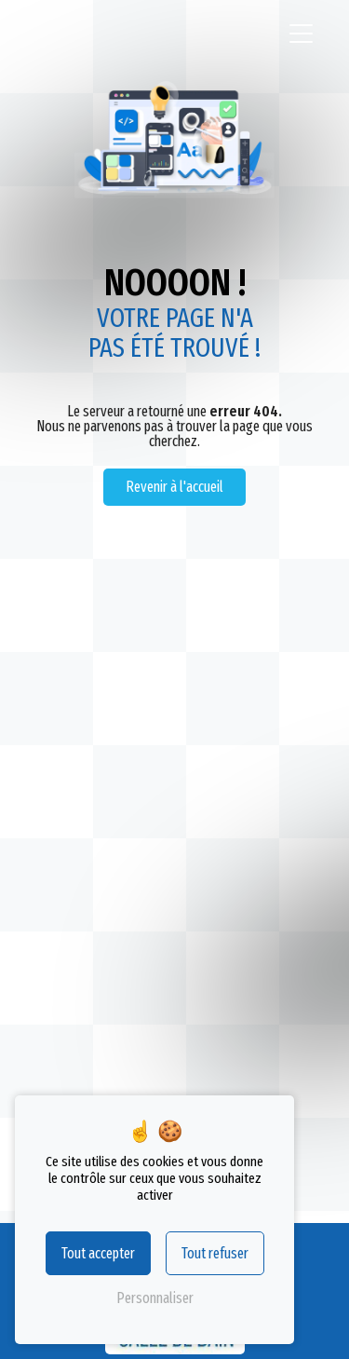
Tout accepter (98, 1253)
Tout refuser (214, 1253)
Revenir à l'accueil (174, 487)
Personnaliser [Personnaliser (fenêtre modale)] (155, 1298)
